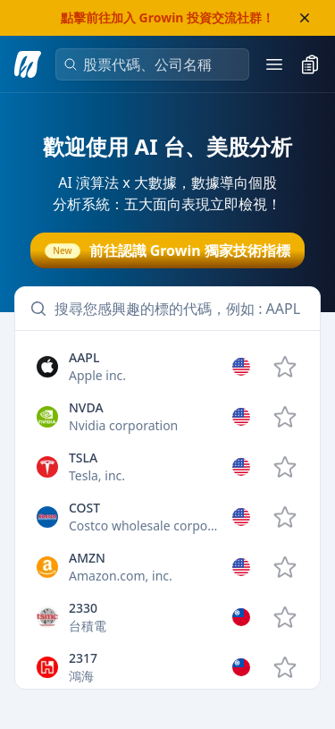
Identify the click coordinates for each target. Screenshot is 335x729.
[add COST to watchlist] (285, 517)
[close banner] (304, 17)
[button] (167, 367)
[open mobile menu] (274, 64)
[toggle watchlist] (310, 64)
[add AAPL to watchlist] (285, 366)
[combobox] (159, 64)
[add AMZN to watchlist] (285, 567)
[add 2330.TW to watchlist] (285, 617)
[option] (167, 367)
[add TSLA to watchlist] (285, 467)
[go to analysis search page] (27, 64)
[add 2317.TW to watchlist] (285, 667)
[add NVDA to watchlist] (285, 416)
